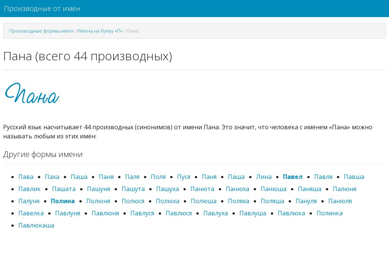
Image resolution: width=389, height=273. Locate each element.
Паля (132, 177)
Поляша (272, 201)
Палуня (29, 201)
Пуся (183, 177)
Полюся (133, 201)
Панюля (340, 201)
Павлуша (252, 213)
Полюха (167, 201)
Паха (52, 177)
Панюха (237, 189)
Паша (79, 177)
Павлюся (179, 213)
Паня (106, 177)
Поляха (238, 201)
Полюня (98, 201)
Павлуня (67, 213)
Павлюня (105, 213)
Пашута (133, 189)
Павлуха (215, 213)
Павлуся (142, 213)
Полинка (329, 213)
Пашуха (167, 189)
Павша (354, 177)
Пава (25, 177)
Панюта (202, 189)
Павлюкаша (36, 225)
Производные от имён (42, 8)
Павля (323, 177)
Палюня (344, 189)
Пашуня (98, 189)
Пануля (306, 201)
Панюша (273, 189)
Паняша (309, 189)
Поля (158, 177)
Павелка (31, 213)
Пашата (64, 189)
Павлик (29, 189)
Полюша (204, 201)
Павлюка (291, 213)
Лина (264, 177)
